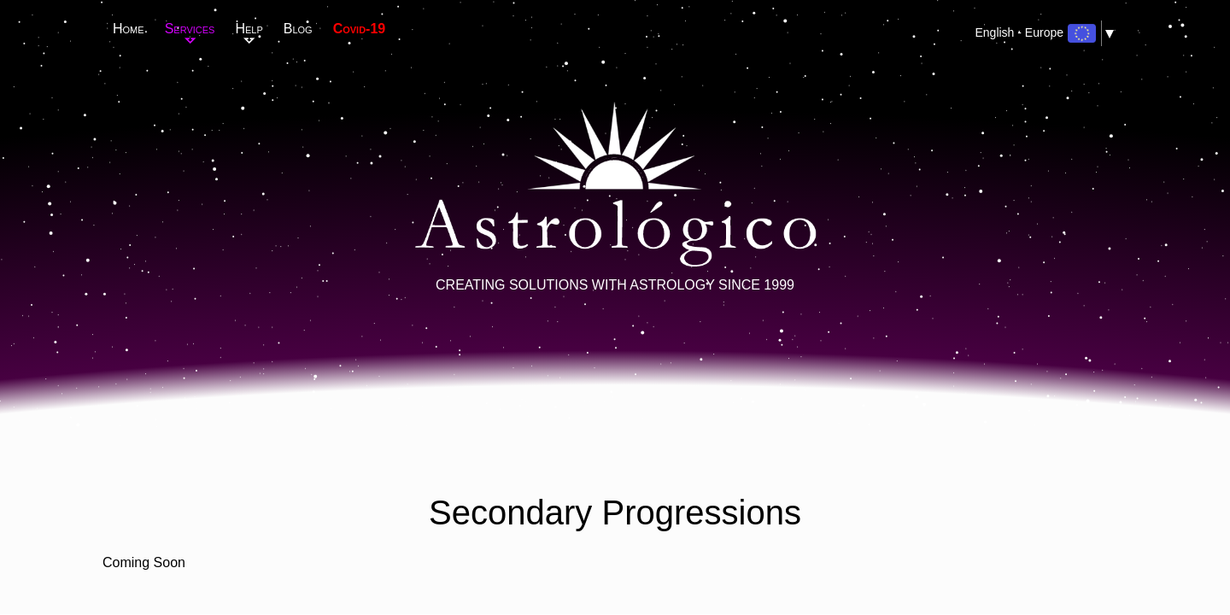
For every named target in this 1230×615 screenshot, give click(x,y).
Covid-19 (359, 28)
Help (248, 28)
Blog (298, 28)
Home (128, 28)
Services (190, 28)
